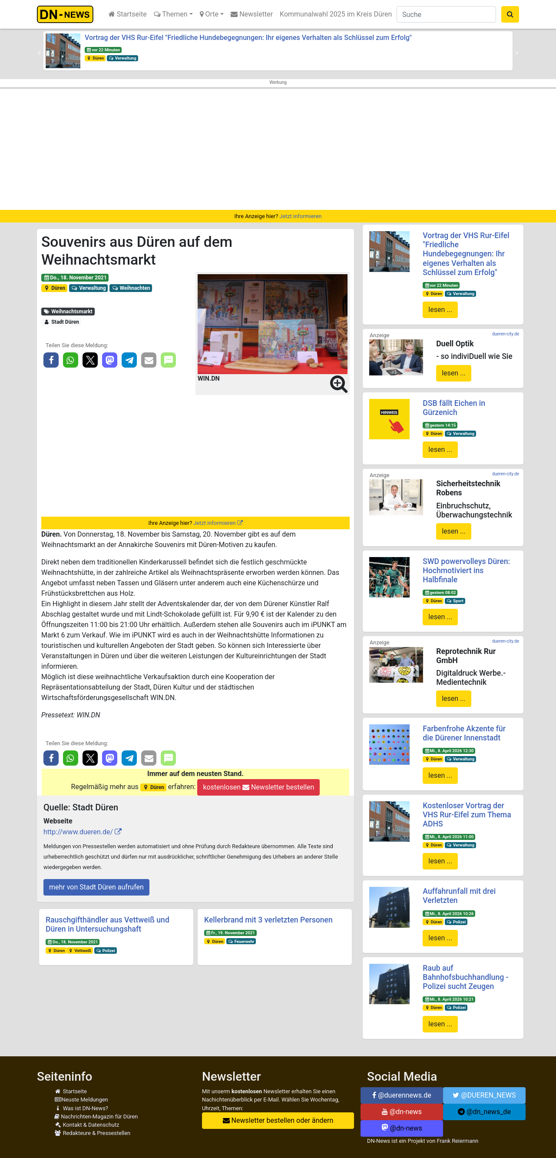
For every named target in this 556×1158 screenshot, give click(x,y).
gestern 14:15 (440, 425)
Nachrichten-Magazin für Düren (96, 1116)
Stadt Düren (61, 322)
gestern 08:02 (440, 592)
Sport (455, 600)
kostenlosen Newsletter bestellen (258, 787)
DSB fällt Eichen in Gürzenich (454, 408)
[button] (39, 53)
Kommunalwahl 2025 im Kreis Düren (336, 14)
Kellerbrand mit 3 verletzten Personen (268, 920)
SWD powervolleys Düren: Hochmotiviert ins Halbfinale (466, 570)
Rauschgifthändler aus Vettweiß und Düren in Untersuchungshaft (107, 924)
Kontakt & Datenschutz (86, 1125)
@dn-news (402, 1112)
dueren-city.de (505, 334)
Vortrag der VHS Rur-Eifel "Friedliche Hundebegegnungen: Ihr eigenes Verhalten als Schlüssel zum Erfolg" (248, 37)
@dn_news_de (484, 1112)
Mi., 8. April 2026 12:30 (448, 750)
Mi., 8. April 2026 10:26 (448, 913)
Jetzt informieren (300, 216)
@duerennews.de (401, 1095)
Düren (95, 58)
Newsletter (252, 14)
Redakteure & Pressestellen (92, 1133)
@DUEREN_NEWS (484, 1095)
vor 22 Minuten (103, 49)
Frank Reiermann (458, 1141)
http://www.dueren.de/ (78, 832)
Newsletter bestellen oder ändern (278, 1120)
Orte (209, 14)
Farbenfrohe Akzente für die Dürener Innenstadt (464, 733)
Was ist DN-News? (81, 1108)
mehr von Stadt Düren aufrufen (96, 887)
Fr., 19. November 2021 (230, 932)
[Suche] (446, 14)
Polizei (105, 950)
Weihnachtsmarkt (68, 312)
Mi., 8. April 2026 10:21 (448, 999)
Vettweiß (79, 950)
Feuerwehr (241, 941)
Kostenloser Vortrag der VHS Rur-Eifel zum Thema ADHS (467, 814)
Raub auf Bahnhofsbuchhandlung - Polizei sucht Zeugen (465, 977)
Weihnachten (131, 288)
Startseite (128, 14)
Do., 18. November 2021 (75, 278)
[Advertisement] (278, 149)
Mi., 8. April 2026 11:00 (448, 836)
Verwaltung (122, 58)
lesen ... (440, 309)
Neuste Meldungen (81, 1099)
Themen (171, 14)
